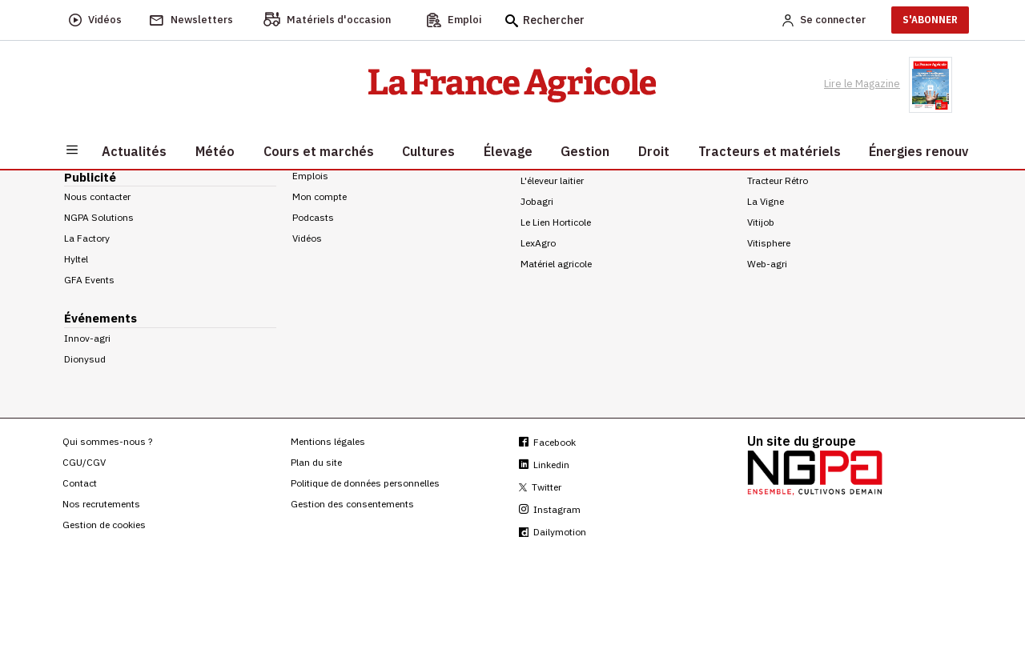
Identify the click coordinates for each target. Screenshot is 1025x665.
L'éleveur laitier (552, 180)
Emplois (310, 176)
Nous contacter (97, 196)
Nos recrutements (101, 504)
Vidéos (307, 238)
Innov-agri (87, 338)
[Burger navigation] (72, 149)
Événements (100, 318)
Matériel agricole (556, 264)
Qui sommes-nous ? (107, 441)
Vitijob (760, 222)
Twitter (540, 487)
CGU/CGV (84, 462)
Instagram (550, 509)
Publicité (90, 177)
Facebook (547, 442)
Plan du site (316, 462)
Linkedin (544, 465)
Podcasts (313, 217)
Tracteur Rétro (777, 180)
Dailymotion (552, 532)
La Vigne (765, 201)
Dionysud (85, 359)
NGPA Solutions (99, 217)
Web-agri (767, 264)
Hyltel (76, 259)
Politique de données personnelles (365, 483)
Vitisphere (768, 243)
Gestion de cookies (104, 525)
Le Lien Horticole (556, 222)
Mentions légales (328, 441)
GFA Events (89, 280)
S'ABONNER (930, 19)
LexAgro (538, 243)
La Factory (87, 238)
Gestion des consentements (352, 504)
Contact (79, 483)
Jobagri (537, 201)
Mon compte (319, 196)
